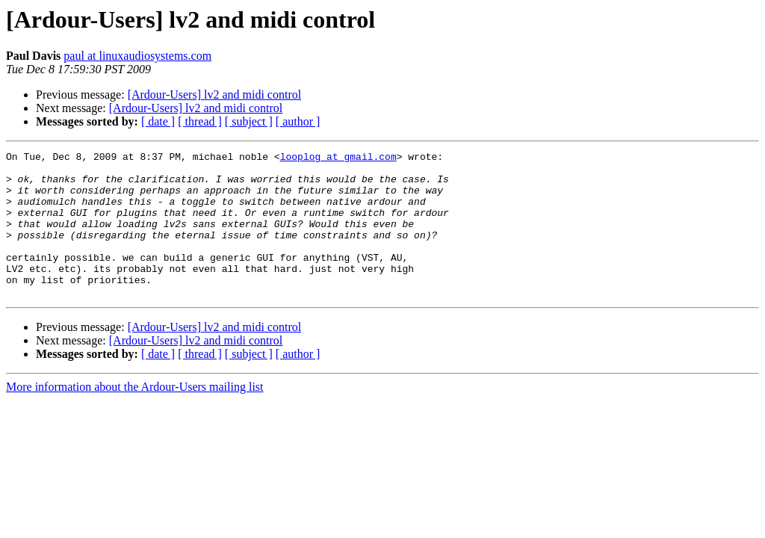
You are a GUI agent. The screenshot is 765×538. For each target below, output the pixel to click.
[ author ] (298, 121)
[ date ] (158, 121)
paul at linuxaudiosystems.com (137, 55)
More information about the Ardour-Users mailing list (135, 415)
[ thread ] (200, 121)
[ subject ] (249, 121)
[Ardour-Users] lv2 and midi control (215, 94)
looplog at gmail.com (338, 158)
